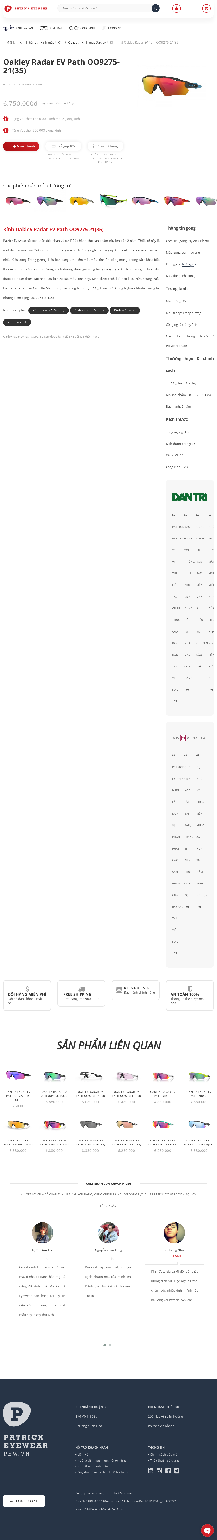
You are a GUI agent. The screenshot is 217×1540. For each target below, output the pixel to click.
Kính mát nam (125, 310)
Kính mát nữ (17, 322)
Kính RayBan (18, 28)
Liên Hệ (83, 1454)
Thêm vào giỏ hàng (58, 103)
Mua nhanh (24, 146)
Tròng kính (112, 28)
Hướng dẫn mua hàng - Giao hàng (102, 1460)
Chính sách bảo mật (164, 1454)
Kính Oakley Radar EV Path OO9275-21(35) (53, 229)
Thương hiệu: (28, 84)
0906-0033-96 (24, 1500)
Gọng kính (81, 27)
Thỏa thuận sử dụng (164, 1460)
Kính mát (50, 27)
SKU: (5, 84)
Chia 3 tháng (105, 146)
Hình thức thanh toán (93, 1466)
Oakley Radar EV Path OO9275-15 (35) (18, 1096)
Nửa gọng (189, 264)
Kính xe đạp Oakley (89, 310)
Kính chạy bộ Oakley (48, 310)
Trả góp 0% (63, 146)
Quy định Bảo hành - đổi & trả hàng (103, 1472)
